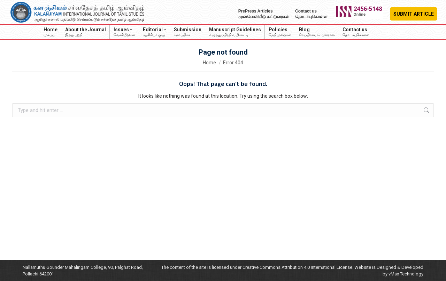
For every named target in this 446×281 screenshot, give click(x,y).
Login (395, 32)
